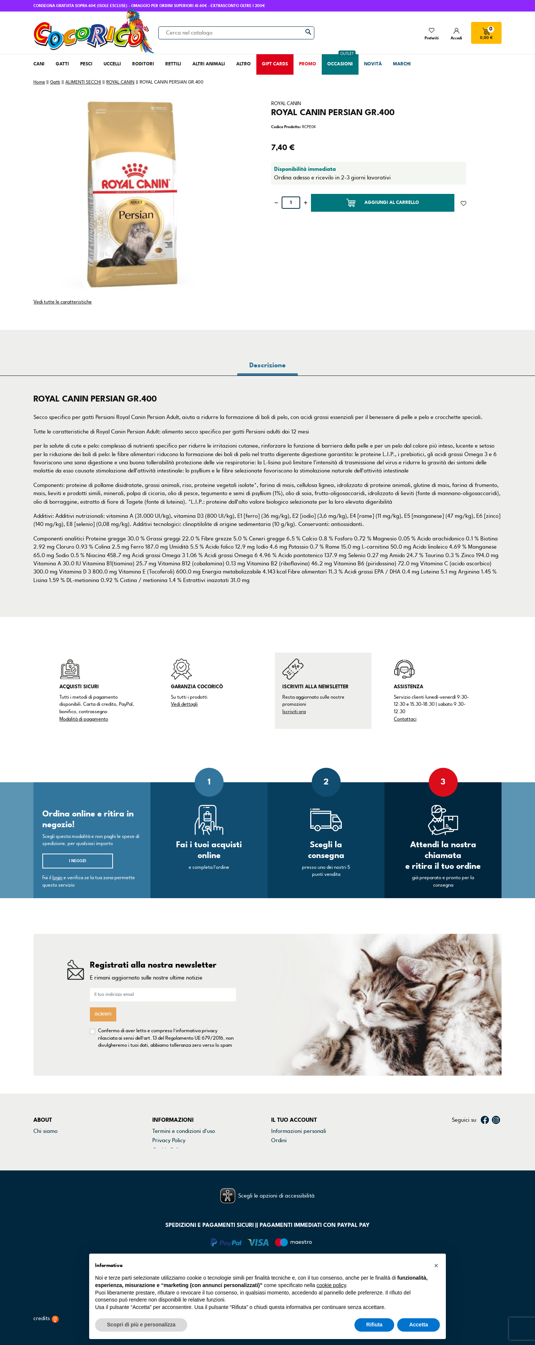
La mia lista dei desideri (300, 1138)
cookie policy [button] (331, 1285)
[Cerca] (236, 32)
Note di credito (289, 1109)
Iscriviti (103, 994)
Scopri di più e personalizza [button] (141, 1325)
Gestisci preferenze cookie (184, 1138)
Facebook (485, 1079)
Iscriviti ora (294, 711)
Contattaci (405, 719)
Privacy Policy (168, 1100)
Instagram (496, 1079)
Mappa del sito (170, 1128)
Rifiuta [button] (374, 1325)
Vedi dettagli (184, 704)
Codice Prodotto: (286, 127)
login (57, 877)
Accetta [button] (418, 1325)
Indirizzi (281, 1119)
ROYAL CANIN (286, 103)
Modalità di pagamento (83, 719)
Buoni (278, 1128)
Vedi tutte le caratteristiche (62, 302)
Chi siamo (45, 1091)
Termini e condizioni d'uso (183, 1091)
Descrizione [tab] (267, 365)
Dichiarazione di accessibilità (187, 1119)
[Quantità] (291, 202)
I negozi (77, 861)
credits (46, 1305)
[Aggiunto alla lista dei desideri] (463, 203)
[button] (436, 1265)
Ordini (279, 1100)
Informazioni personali (298, 1091)
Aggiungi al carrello (382, 203)
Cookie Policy (168, 1109)
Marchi (42, 1119)
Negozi (42, 1109)
